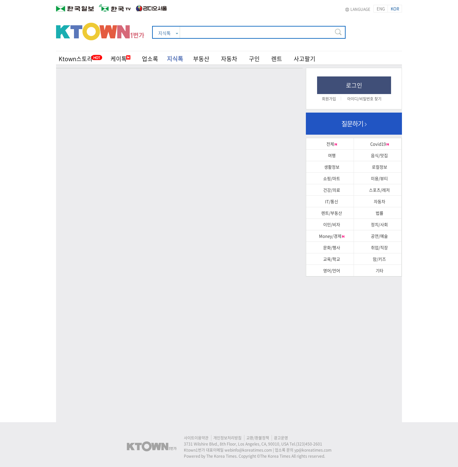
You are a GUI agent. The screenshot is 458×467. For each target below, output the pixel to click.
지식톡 (175, 58)
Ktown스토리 (76, 58)
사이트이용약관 (196, 438)
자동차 (229, 58)
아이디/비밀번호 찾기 (364, 99)
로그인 (354, 85)
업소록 (150, 58)
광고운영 (281, 438)
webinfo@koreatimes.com (248, 450)
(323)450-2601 (309, 444)
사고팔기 (304, 58)
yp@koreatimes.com (312, 450)
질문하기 (354, 123)
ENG (381, 8)
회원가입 (329, 99)
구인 (254, 58)
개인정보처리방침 (227, 438)
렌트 (276, 58)
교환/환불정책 (257, 438)
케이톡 (120, 58)
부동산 (201, 58)
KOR (395, 8)
